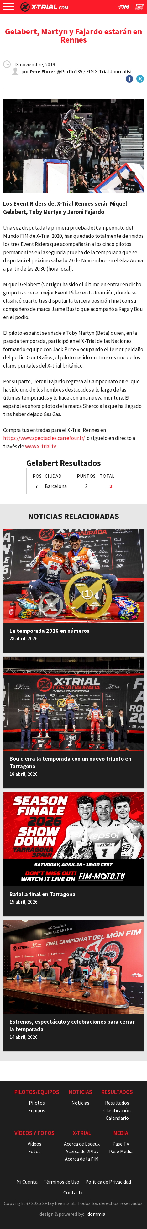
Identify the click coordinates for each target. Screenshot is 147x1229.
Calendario (117, 1118)
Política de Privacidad (108, 1182)
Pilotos (37, 1103)
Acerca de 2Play (82, 1151)
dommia (96, 1214)
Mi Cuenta (27, 1182)
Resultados (117, 1103)
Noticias (80, 1103)
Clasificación (117, 1110)
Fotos (34, 1151)
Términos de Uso (61, 1182)
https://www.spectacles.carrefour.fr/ (44, 438)
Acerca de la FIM (82, 1159)
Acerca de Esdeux (82, 1143)
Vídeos (34, 1143)
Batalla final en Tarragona (42, 894)
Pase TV (121, 1143)
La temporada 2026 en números (49, 630)
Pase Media (121, 1151)
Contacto (73, 1192)
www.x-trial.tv (40, 446)
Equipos (36, 1110)
